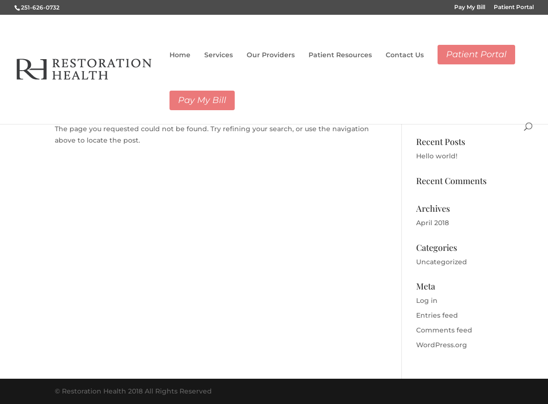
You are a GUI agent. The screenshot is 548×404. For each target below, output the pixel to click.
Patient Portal (514, 7)
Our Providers (271, 55)
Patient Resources (340, 55)
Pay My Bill (469, 7)
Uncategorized (441, 262)
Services (218, 55)
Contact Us (405, 55)
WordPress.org (441, 345)
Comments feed (444, 330)
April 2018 (432, 222)
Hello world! (437, 156)
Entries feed (437, 315)
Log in (427, 300)
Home (179, 55)
